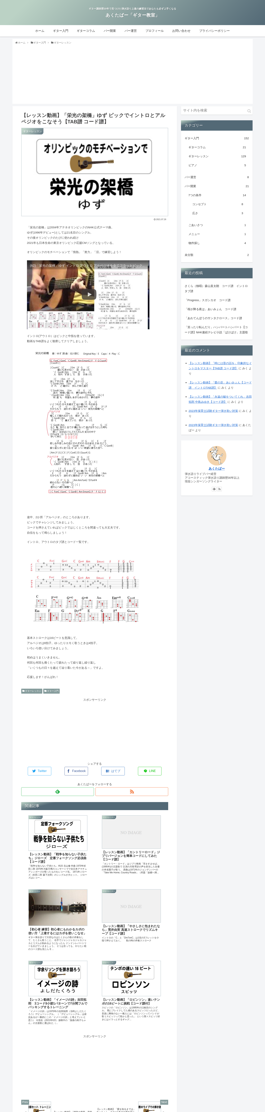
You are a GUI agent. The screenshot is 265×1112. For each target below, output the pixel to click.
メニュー (217, 236)
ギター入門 (51, 693)
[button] (249, 113)
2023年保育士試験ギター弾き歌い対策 (213, 413)
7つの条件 (217, 197)
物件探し (217, 245)
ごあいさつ (217, 227)
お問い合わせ (210, 1108)
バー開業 (217, 188)
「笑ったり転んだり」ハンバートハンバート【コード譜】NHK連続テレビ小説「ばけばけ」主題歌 (216, 332)
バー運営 (217, 179)
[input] (217, 112)
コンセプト (217, 206)
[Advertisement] (132, 76)
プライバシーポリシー (235, 1108)
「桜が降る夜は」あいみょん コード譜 (210, 311)
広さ (217, 215)
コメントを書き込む (94, 1082)
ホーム (107, 1108)
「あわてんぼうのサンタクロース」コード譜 (213, 320)
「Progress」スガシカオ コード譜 (208, 302)
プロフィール (190, 1108)
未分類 (217, 257)
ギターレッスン (31, 693)
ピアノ (217, 167)
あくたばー (217, 470)
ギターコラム (217, 149)
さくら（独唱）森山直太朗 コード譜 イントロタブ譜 (216, 290)
